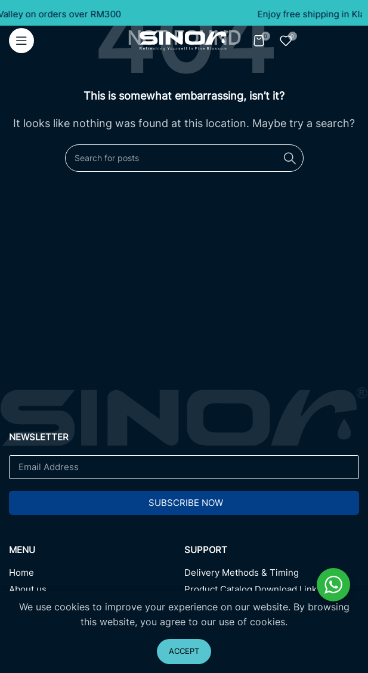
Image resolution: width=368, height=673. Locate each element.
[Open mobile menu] (21, 41)
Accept (184, 651)
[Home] (96, 575)
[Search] (184, 158)
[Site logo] (184, 39)
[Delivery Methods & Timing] (272, 575)
